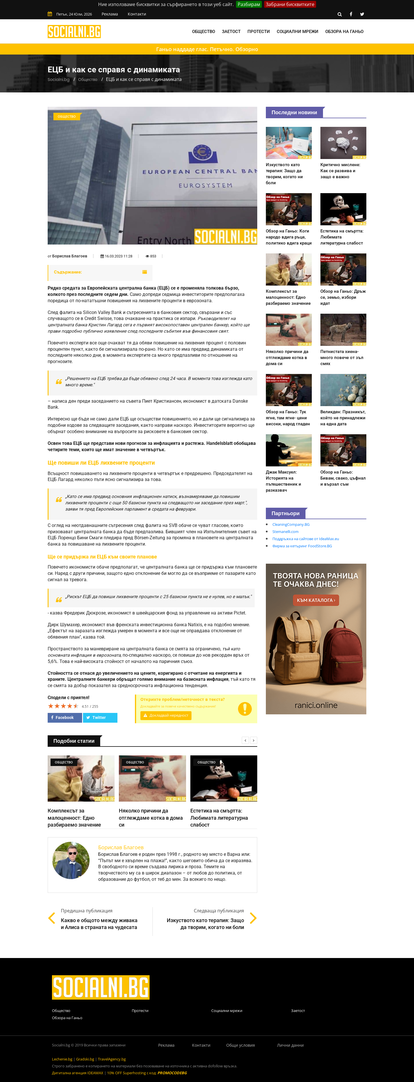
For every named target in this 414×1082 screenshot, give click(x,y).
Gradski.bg (85, 1059)
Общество (203, 31)
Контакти (137, 14)
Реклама (110, 14)
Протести (258, 31)
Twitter (96, 717)
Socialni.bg (58, 79)
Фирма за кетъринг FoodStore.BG (302, 545)
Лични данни (290, 1045)
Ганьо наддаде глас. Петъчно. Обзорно (207, 49)
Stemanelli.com (285, 531)
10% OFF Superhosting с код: (147, 1072)
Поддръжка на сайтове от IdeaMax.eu (305, 538)
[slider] (63, 705)
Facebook (62, 717)
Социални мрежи (297, 31)
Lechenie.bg (62, 1059)
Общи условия (240, 1045)
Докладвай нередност (166, 715)
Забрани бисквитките (290, 4)
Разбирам (249, 4)
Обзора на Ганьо (344, 31)
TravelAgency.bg (112, 1059)
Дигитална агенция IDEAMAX (77, 1072)
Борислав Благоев (69, 256)
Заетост (231, 31)
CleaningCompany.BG (290, 524)
